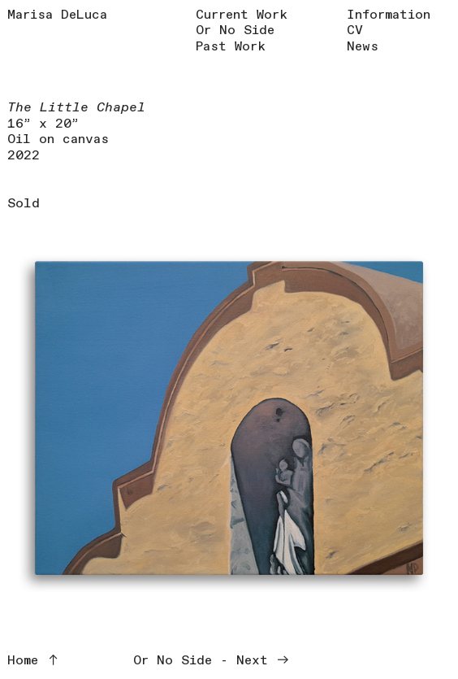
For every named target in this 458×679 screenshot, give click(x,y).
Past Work (231, 47)
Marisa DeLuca (57, 15)
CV (355, 30)
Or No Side (235, 30)
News (362, 47)
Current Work (241, 15)
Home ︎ (33, 661)
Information (388, 15)
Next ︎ (263, 661)
